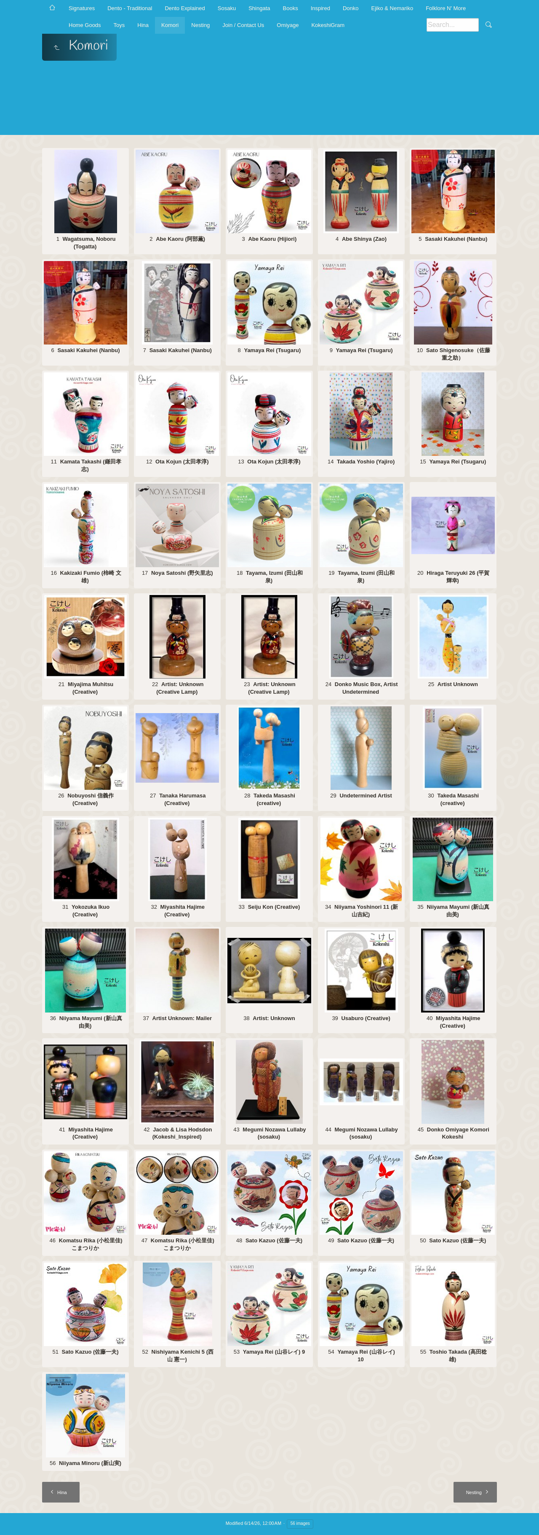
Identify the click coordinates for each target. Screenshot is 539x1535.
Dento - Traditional (129, 8)
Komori (170, 25)
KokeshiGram (327, 25)
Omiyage (288, 25)
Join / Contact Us (243, 25)
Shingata (259, 8)
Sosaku (227, 8)
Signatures (82, 8)
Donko (351, 8)
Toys (119, 25)
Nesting (200, 25)
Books (290, 8)
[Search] (453, 25)
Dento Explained (185, 8)
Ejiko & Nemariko (392, 8)
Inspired (320, 8)
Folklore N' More (446, 8)
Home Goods (85, 25)
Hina (143, 25)
